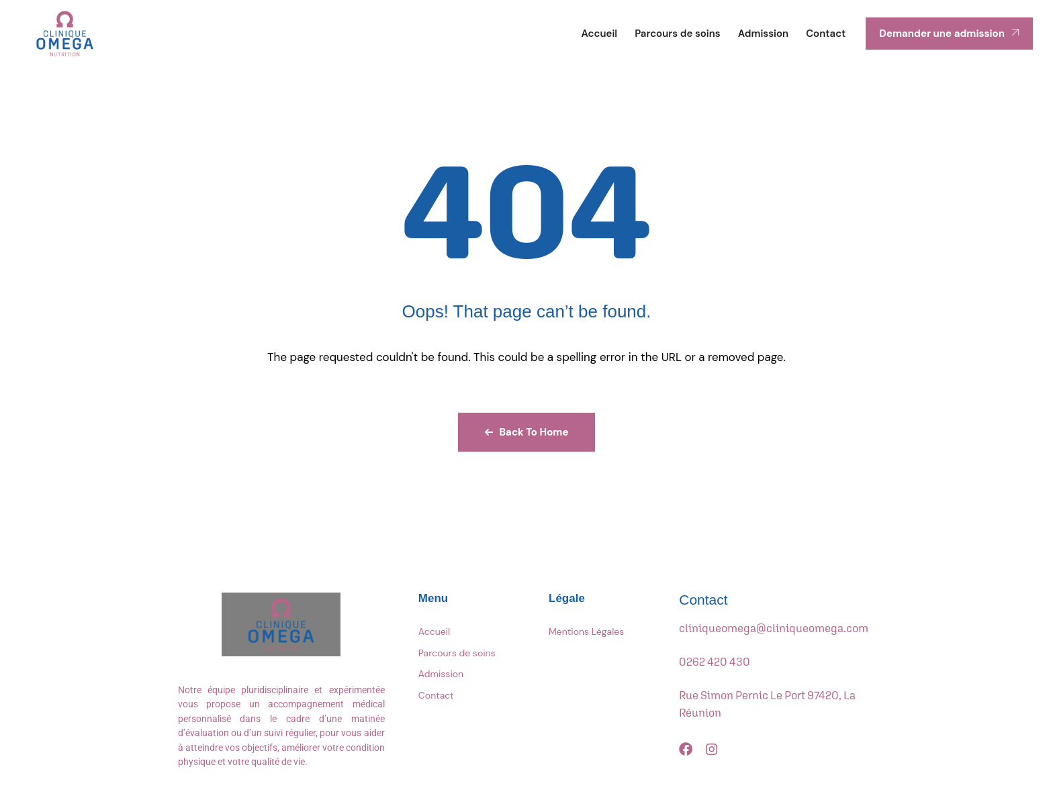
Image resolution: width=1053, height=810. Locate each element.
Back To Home (527, 432)
